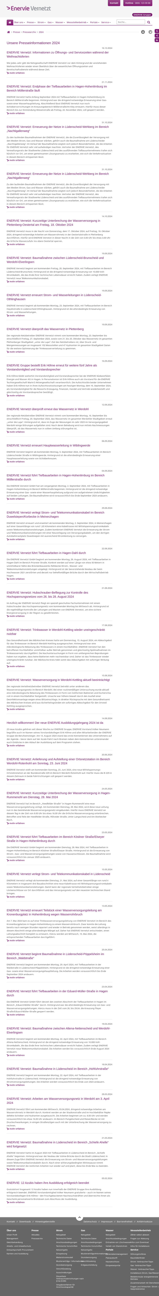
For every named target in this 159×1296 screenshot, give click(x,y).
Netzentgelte (62, 1250)
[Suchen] (148, 22)
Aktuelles (35, 1235)
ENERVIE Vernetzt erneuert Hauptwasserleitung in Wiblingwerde (48, 445)
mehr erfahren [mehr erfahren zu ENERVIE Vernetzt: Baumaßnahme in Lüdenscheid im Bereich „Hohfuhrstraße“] (17, 1085)
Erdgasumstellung (89, 1265)
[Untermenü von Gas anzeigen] (53, 22)
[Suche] (131, 22)
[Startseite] (10, 22)
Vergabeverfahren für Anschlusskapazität (65, 1286)
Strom (41, 22)
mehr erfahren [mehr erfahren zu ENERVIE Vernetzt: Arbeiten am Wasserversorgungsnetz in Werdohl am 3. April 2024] (17, 1128)
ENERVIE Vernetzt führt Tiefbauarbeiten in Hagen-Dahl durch (46, 553)
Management (12, 1238)
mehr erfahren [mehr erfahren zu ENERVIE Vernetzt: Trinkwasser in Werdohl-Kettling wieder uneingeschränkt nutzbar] (17, 666)
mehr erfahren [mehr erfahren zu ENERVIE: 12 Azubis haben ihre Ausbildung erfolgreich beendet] (17, 1202)
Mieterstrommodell (64, 1257)
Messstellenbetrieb (76, 22)
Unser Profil (12, 1235)
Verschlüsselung (63, 1269)
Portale (94, 22)
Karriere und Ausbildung (17, 1254)
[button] (150, 32)
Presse (30, 22)
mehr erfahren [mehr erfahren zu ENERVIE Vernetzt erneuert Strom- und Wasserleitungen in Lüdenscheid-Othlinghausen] (17, 315)
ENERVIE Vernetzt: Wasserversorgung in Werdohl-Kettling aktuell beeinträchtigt (58, 679)
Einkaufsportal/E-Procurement (20, 1250)
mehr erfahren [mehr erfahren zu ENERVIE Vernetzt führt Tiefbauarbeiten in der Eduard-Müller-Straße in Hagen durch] (17, 1014)
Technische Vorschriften (66, 1246)
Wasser (59, 22)
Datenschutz (90, 1221)
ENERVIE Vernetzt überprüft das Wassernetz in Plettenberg (45, 329)
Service (105, 22)
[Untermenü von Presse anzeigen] (35, 22)
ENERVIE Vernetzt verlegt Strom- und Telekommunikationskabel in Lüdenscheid (58, 874)
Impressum (107, 1221)
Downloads (25, 1221)
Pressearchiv (29, 32)
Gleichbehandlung (15, 1242)
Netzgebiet (61, 1235)
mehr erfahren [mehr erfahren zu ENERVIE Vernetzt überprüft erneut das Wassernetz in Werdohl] (17, 432)
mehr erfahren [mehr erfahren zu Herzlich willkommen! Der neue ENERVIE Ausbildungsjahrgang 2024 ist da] (17, 745)
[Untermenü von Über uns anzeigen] (24, 22)
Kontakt (114, 3)
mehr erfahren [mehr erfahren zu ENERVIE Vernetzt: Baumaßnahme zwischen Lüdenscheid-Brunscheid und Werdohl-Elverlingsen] (17, 281)
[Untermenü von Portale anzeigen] (99, 22)
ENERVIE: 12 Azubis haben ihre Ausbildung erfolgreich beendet (48, 1182)
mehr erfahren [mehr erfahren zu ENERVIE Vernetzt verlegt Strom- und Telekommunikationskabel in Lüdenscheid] (17, 896)
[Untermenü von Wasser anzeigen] (64, 22)
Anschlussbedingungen (66, 1242)
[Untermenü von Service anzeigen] (110, 22)
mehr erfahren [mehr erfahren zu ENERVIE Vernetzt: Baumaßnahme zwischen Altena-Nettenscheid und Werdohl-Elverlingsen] (17, 1055)
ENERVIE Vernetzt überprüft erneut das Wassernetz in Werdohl (48, 409)
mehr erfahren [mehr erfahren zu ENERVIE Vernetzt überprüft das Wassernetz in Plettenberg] (17, 352)
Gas (50, 22)
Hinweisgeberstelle (45, 1221)
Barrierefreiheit (124, 1221)
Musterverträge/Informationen (94, 1254)
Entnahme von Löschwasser (118, 1242)
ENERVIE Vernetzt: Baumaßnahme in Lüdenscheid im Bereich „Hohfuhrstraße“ (58, 1068)
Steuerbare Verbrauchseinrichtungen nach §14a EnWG (70, 1278)
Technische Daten (64, 1238)
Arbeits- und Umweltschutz (19, 1246)
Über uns (18, 22)
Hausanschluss (112, 1262)
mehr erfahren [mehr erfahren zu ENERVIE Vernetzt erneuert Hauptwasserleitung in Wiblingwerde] (17, 461)
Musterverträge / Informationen (70, 1261)
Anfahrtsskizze (144, 1221)
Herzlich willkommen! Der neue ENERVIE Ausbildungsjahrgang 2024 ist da (55, 722)
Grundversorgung (64, 1265)
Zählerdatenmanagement (117, 1254)
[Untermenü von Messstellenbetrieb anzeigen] (87, 22)
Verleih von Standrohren (116, 1246)
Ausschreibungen (64, 1272)
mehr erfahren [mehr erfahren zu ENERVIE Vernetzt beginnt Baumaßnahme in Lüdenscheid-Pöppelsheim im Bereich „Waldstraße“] (17, 977)
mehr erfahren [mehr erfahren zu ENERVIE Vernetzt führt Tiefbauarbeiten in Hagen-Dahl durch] (17, 579)
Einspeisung (61, 1254)
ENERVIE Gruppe (142, 15)
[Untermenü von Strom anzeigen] (45, 22)
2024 (41, 32)
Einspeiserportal (113, 1265)
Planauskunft (111, 1258)
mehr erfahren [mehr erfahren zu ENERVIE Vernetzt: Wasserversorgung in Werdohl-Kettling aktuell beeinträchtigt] (17, 709)
